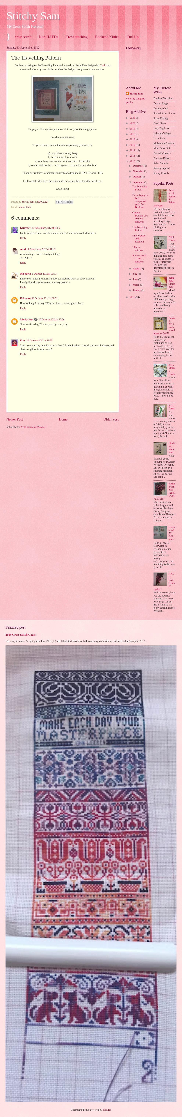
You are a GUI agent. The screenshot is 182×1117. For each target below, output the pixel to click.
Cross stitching (77, 37)
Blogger (107, 1109)
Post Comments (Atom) (32, 427)
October (137, 176)
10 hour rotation (137, 249)
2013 (132, 155)
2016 (132, 139)
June (135, 279)
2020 (132, 123)
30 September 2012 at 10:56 (46, 228)
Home (63, 419)
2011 (132, 297)
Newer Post (14, 419)
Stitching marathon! (172, 448)
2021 (132, 117)
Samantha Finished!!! (172, 282)
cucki (23, 249)
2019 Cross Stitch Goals (20, 634)
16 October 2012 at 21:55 (39, 340)
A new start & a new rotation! (139, 258)
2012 (132, 161)
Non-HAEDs (48, 37)
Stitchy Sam (33, 16)
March (136, 285)
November (138, 171)
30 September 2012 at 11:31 (41, 249)
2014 (132, 150)
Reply (23, 238)
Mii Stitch (25, 273)
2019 (132, 128)
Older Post (111, 419)
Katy (22, 340)
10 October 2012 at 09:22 (45, 298)
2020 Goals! (172, 239)
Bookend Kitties (107, 37)
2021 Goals (172, 407)
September (138, 182)
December (138, 165)
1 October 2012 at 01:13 (44, 273)
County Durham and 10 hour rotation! (140, 217)
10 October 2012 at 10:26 (52, 319)
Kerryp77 (25, 228)
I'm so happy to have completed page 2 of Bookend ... (140, 201)
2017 (132, 134)
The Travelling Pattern (139, 188)
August (137, 268)
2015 (132, 145)
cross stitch (23, 37)
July (135, 274)
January (137, 290)
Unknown (25, 298)
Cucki (103, 65)
